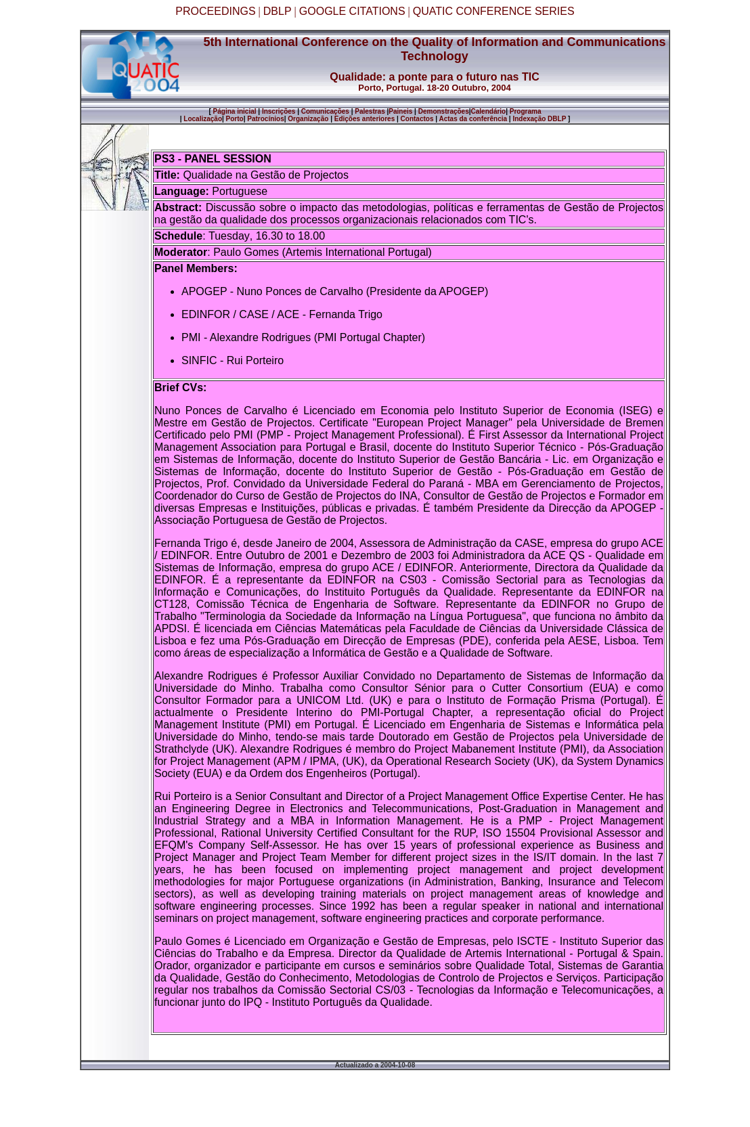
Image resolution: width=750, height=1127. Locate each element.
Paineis (400, 111)
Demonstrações (443, 111)
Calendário (488, 111)
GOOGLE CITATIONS (352, 11)
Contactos (417, 119)
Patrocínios (265, 119)
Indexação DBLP (539, 119)
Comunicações (325, 111)
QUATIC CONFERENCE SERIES (494, 11)
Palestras (369, 111)
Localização (202, 119)
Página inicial (234, 111)
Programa (526, 111)
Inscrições (278, 111)
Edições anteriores (364, 119)
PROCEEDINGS (215, 11)
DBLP (277, 11)
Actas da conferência (473, 119)
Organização (308, 119)
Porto (235, 119)
